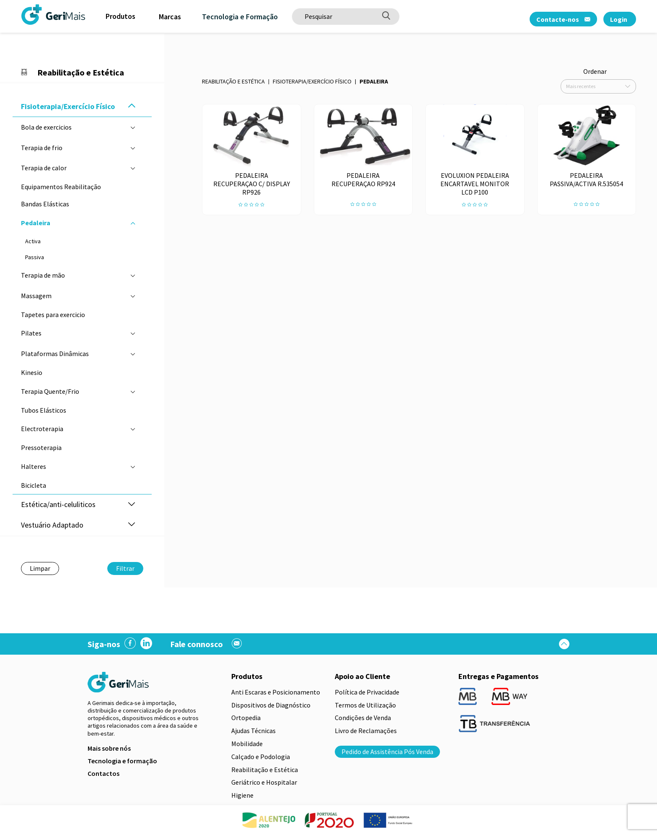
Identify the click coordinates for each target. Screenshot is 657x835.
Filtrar (125, 568)
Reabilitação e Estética (233, 81)
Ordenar (595, 71)
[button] (131, 106)
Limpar (40, 568)
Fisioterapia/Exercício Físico (312, 81)
